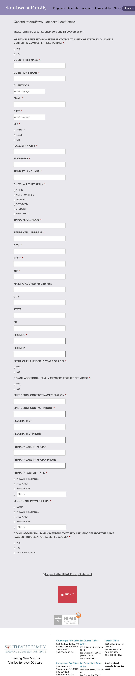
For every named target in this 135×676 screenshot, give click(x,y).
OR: (18, 140)
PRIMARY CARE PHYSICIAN (30, 446)
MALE (19, 135)
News (117, 8)
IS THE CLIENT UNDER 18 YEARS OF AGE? (40, 361)
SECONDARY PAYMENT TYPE (33, 501)
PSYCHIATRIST (23, 421)
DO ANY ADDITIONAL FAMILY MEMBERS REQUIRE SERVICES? (52, 378)
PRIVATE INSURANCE (27, 479)
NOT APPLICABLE (25, 552)
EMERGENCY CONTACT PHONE (34, 407)
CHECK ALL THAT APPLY (29, 184)
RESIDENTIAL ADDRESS (29, 232)
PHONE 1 (20, 335)
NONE (19, 507)
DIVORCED (22, 204)
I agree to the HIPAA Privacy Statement (68, 574)
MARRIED (21, 199)
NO (18, 54)
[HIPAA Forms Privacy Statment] (44, 574)
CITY (18, 245)
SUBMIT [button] (67, 594)
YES (18, 49)
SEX (17, 124)
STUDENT (21, 209)
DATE (18, 111)
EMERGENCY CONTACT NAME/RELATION (40, 395)
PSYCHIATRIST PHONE (27, 433)
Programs (59, 8)
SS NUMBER (22, 158)
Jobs (108, 8)
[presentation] (32, 561)
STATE (18, 258)
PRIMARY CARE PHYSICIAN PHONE (35, 459)
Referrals (72, 8)
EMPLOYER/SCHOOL (28, 219)
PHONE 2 (19, 348)
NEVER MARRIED (25, 195)
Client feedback (112, 663)
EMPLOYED (22, 213)
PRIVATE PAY (23, 488)
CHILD (19, 190)
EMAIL (18, 98)
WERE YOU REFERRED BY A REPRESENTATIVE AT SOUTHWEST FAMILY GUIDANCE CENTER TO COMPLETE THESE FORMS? (63, 41)
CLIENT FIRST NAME (27, 59)
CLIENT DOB (21, 85)
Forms (99, 8)
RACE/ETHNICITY (25, 145)
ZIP (17, 270)
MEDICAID (22, 484)
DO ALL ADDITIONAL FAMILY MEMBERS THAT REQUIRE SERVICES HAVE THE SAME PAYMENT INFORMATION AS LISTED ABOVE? (64, 535)
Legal (107, 669)
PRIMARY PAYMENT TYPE (30, 472)
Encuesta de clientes (114, 666)
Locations (86, 8)
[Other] (41, 494)
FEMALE (20, 130)
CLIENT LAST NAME (27, 72)
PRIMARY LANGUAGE (28, 171)
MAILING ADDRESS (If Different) (33, 283)
